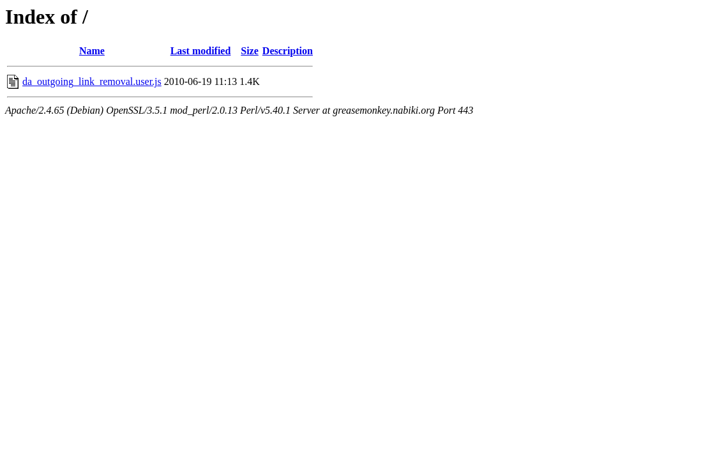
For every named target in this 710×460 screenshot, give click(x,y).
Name (92, 50)
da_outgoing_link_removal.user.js (92, 81)
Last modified (200, 50)
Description (287, 50)
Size (250, 50)
